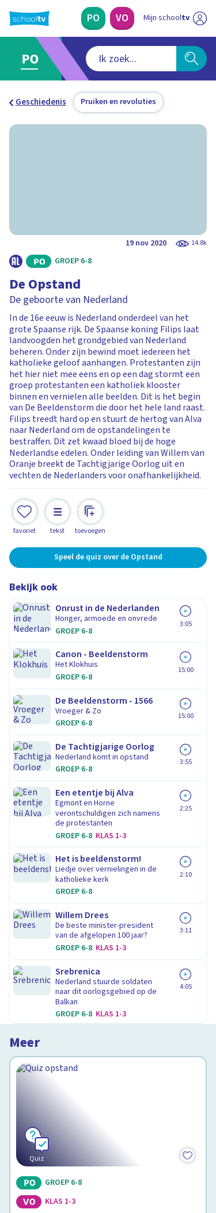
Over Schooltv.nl (47, 922)
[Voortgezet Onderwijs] (122, 18)
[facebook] (15, 1134)
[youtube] (91, 1134)
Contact (28, 891)
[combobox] (92, 58)
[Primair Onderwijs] (93, 18)
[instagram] (40, 1134)
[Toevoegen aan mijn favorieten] (24, 505)
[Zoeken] (191, 58)
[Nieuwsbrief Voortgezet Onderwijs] (108, 1054)
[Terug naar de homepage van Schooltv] (29, 18)
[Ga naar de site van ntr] (163, 1159)
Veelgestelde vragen (55, 906)
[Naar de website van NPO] (200, 18)
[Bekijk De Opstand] (108, 662)
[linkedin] (65, 1134)
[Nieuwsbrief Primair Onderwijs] (108, 1022)
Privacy (26, 937)
